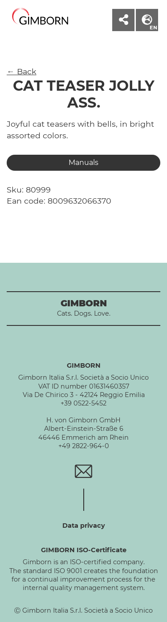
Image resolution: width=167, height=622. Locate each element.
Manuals (83, 162)
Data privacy (83, 526)
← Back (22, 71)
